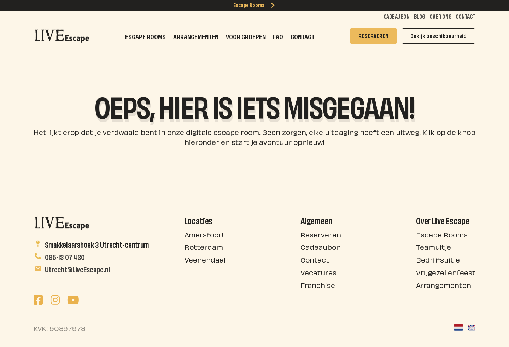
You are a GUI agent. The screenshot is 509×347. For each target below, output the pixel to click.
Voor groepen (246, 36)
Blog (419, 16)
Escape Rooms (254, 4)
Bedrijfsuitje (438, 259)
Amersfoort (205, 234)
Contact (465, 16)
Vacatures (318, 272)
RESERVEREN (373, 35)
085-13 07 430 (65, 256)
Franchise (317, 284)
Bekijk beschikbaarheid (438, 35)
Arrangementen (195, 36)
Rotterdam (204, 246)
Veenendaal (205, 259)
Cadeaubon (397, 16)
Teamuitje (433, 246)
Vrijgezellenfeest (445, 272)
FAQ (278, 36)
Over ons (440, 16)
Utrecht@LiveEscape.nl (77, 268)
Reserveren (320, 234)
